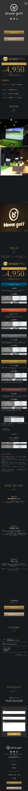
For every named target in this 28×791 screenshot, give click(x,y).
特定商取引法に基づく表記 (14, 775)
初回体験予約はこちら (14, 39)
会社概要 (14, 778)
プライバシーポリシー (14, 771)
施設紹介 (14, 764)
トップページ (14, 761)
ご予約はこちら (14, 32)
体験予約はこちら (14, 788)
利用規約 (14, 768)
